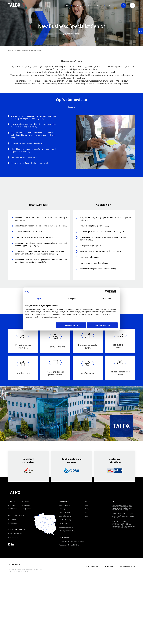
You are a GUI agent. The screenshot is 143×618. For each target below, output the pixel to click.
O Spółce (67, 5)
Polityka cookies (109, 566)
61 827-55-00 (26, 501)
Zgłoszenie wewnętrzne (127, 566)
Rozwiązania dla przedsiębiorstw (69, 545)
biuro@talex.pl (26, 509)
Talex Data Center (64, 505)
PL (132, 5)
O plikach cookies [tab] (104, 299)
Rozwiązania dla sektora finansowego (71, 541)
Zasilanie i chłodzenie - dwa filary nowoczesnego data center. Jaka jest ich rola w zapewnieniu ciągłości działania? (123, 516)
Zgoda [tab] (39, 299)
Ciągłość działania (65, 516)
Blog (90, 5)
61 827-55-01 (26, 505)
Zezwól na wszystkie (102, 325)
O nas (87, 505)
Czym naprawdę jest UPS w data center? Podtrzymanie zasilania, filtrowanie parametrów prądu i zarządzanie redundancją (122, 507)
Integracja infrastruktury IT (67, 530)
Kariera (100, 5)
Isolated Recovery (65, 519)
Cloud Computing (64, 512)
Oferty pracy (17, 50)
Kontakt (112, 5)
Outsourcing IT (64, 523)
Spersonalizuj (71, 325)
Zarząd (87, 509)
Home (9, 50)
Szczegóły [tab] (71, 299)
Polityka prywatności (91, 566)
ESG (86, 512)
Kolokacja (62, 509)
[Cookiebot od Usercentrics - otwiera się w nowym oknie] (108, 291)
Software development (66, 527)
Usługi (79, 5)
